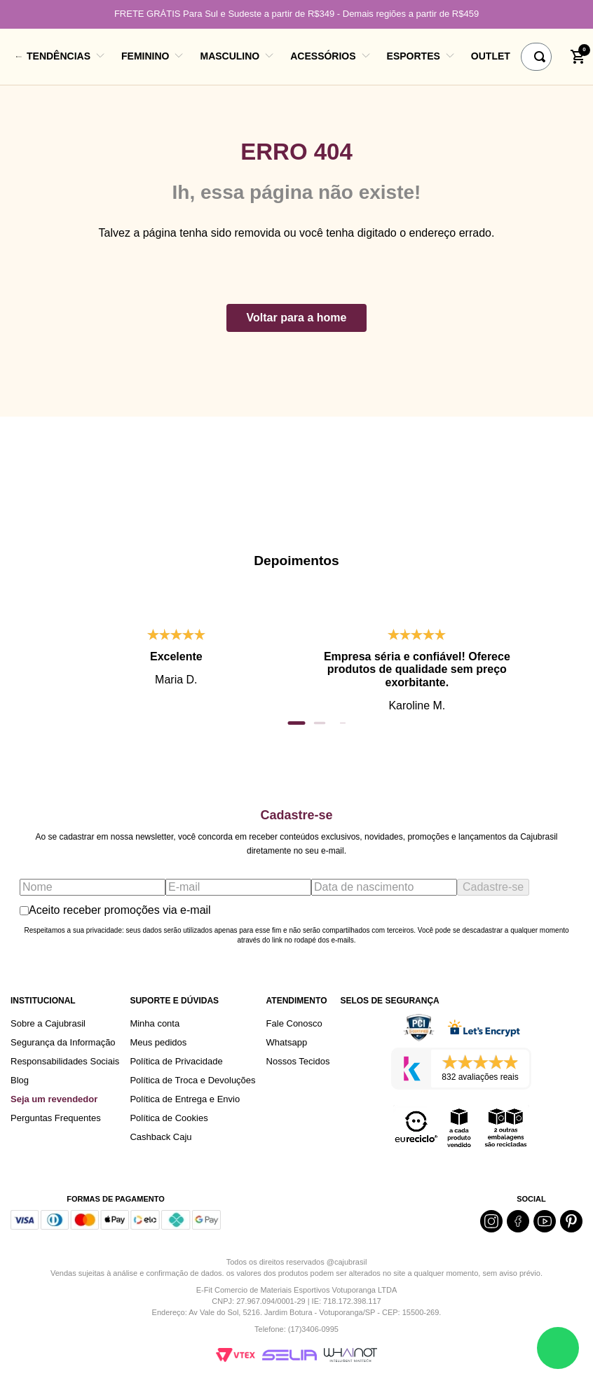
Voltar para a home (297, 318)
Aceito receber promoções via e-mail (115, 910)
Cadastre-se (493, 887)
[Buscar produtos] (542, 56)
